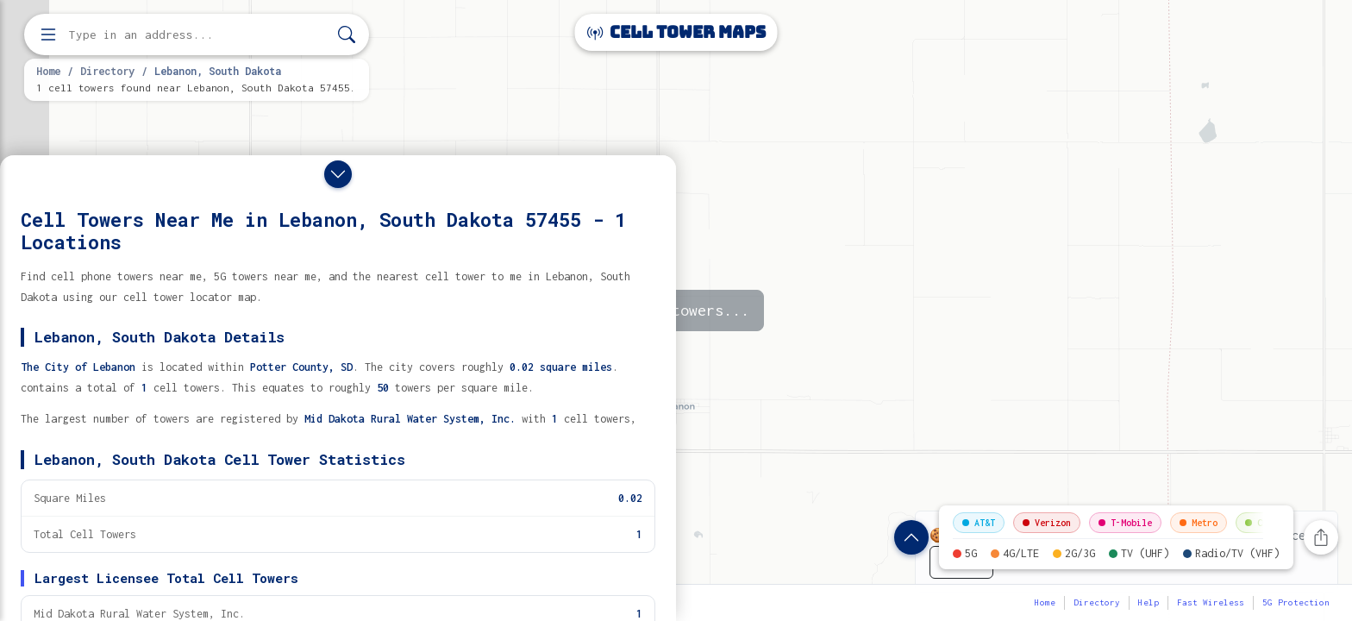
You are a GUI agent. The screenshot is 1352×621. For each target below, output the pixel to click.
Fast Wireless (1210, 602)
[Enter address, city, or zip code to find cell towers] (198, 35)
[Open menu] (48, 34)
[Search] (347, 35)
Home (48, 71)
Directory (107, 71)
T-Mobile (1125, 523)
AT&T (978, 523)
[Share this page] (1321, 537)
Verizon (1047, 523)
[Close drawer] (338, 174)
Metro (1198, 523)
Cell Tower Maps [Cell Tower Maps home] (676, 32)
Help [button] (1148, 602)
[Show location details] (911, 537)
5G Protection (1296, 602)
